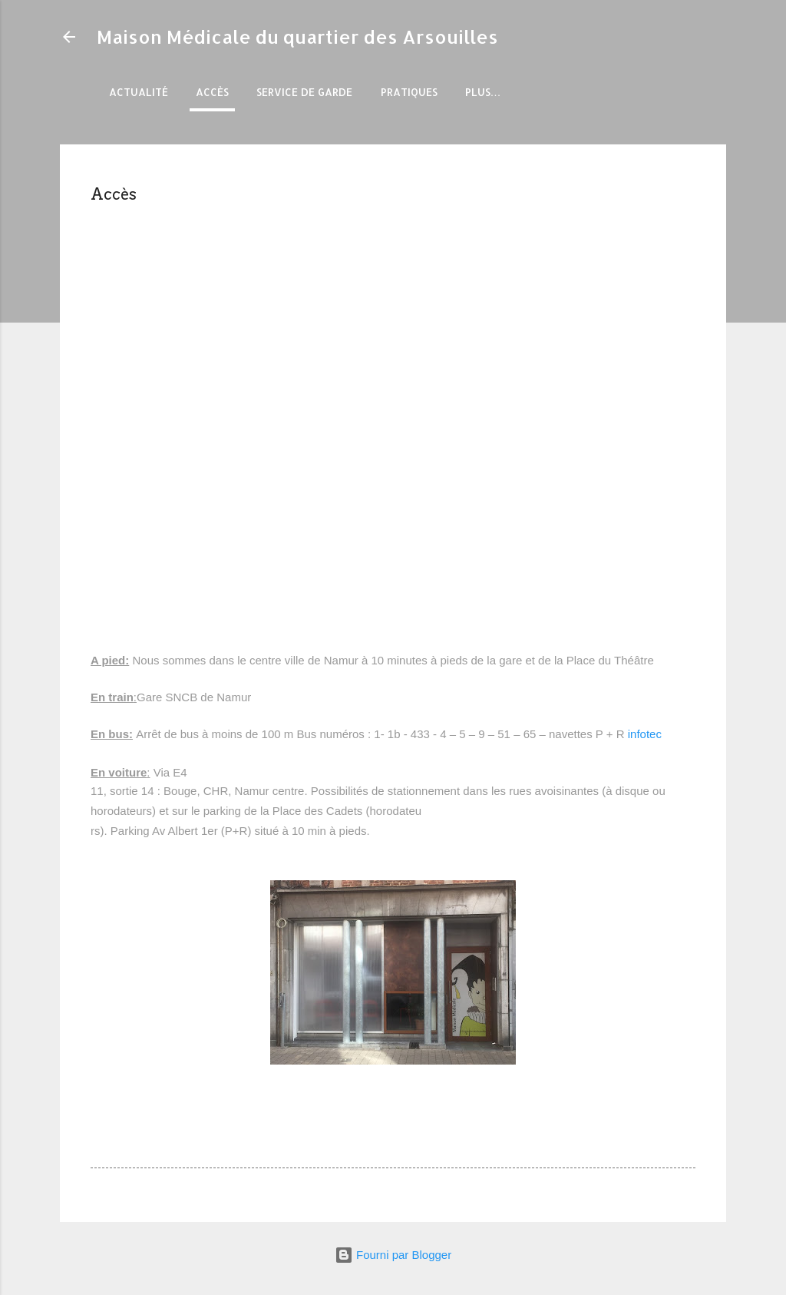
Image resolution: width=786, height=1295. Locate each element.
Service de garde (304, 91)
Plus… (555, 91)
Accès (212, 91)
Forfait (487, 91)
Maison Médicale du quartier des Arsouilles (297, 36)
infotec (645, 733)
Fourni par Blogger (393, 1254)
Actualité (138, 91)
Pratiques (409, 91)
